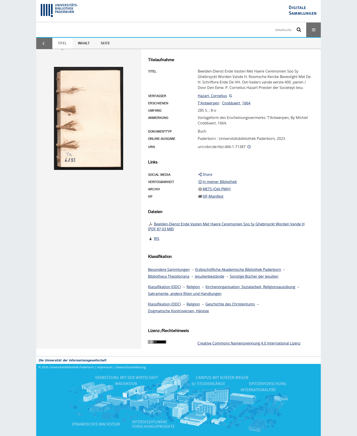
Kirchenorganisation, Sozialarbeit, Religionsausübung (250, 286)
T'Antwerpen (208, 103)
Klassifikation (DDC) (164, 286)
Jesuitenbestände (209, 276)
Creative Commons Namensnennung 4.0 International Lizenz (248, 343)
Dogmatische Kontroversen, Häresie (178, 310)
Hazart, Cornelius (212, 95)
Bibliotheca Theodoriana (168, 276)
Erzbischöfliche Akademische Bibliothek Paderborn (238, 269)
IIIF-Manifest (213, 196)
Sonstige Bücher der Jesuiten (254, 276)
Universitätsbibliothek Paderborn (71, 367)
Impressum (105, 367)
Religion (193, 286)
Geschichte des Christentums (230, 304)
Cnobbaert (231, 103)
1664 (246, 103)
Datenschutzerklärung (131, 367)
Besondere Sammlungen (169, 269)
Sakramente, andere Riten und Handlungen (185, 293)
